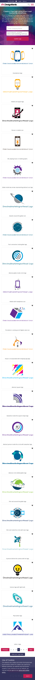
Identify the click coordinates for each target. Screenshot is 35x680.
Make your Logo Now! (17, 654)
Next (31, 649)
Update (17, 39)
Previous (5, 649)
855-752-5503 (11, 1)
